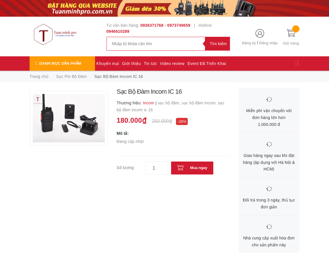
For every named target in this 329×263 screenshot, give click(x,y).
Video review (172, 63)
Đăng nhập (268, 43)
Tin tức (150, 63)
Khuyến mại (107, 63)
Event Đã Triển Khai (206, 63)
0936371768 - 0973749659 (165, 25)
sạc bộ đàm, (170, 103)
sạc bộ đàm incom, (200, 103)
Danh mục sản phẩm (60, 63)
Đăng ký (249, 43)
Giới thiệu (131, 63)
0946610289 (118, 31)
